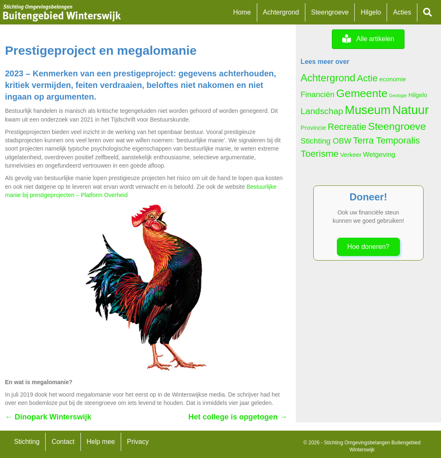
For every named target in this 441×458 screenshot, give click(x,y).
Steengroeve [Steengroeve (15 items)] (397, 126)
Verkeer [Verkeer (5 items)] (350, 154)
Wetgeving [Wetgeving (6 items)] (379, 154)
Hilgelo (371, 12)
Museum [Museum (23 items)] (368, 110)
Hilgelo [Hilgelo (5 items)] (417, 95)
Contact (62, 441)
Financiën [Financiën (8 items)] (318, 94)
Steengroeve (330, 12)
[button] (429, 12)
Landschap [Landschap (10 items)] (322, 111)
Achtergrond (281, 12)
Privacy (138, 441)
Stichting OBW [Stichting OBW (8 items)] (326, 140)
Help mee (101, 441)
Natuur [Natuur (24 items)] (410, 110)
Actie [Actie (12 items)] (367, 78)
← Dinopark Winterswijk (48, 417)
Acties (402, 12)
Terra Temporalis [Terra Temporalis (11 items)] (386, 140)
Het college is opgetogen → (238, 417)
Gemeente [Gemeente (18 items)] (361, 93)
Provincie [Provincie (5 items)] (313, 127)
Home (242, 12)
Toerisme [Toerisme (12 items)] (320, 154)
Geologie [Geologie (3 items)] (398, 95)
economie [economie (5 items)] (392, 79)
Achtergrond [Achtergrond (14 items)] (328, 77)
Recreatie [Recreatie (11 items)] (347, 127)
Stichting (26, 441)
